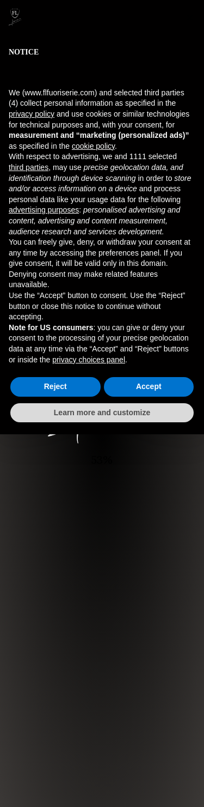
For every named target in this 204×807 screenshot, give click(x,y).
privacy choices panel (88, 359)
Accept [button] (149, 386)
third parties (28, 167)
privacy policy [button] (31, 114)
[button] (190, 17)
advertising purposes (44, 209)
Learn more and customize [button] (102, 412)
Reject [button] (55, 386)
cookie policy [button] (93, 146)
